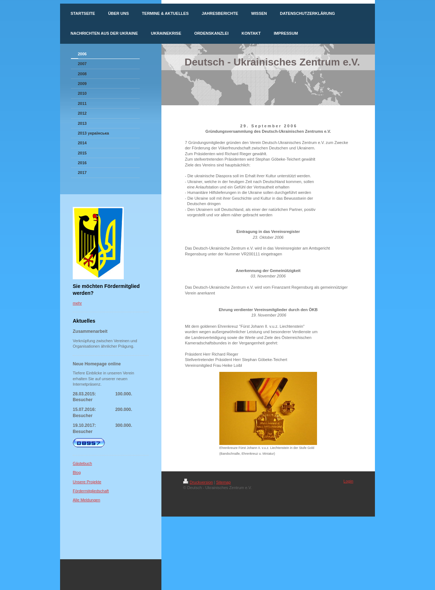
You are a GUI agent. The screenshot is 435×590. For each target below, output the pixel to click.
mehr (77, 303)
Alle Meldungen (86, 500)
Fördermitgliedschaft (91, 491)
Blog (77, 472)
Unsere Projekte (87, 482)
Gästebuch (82, 463)
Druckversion (198, 482)
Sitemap (223, 482)
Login (348, 481)
